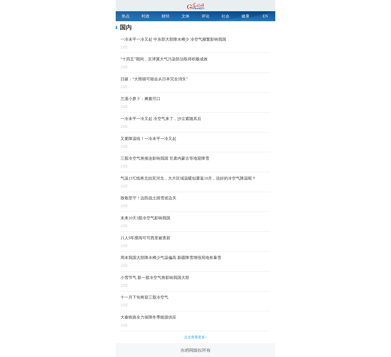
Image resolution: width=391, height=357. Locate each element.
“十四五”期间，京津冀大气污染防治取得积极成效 (164, 59)
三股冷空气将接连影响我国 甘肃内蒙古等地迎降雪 (164, 158)
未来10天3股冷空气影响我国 (145, 218)
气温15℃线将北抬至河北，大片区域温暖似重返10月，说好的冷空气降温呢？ (188, 178)
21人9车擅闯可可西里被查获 (145, 238)
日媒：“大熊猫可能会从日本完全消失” (154, 79)
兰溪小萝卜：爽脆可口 (140, 99)
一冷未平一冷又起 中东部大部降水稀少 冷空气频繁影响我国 (173, 39)
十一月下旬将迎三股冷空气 (144, 297)
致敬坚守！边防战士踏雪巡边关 (148, 198)
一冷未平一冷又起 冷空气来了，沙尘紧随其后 (160, 119)
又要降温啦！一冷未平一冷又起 (148, 138)
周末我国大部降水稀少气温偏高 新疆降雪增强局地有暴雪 (170, 257)
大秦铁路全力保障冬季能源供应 (148, 317)
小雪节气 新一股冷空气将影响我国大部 (154, 277)
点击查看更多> (195, 337)
